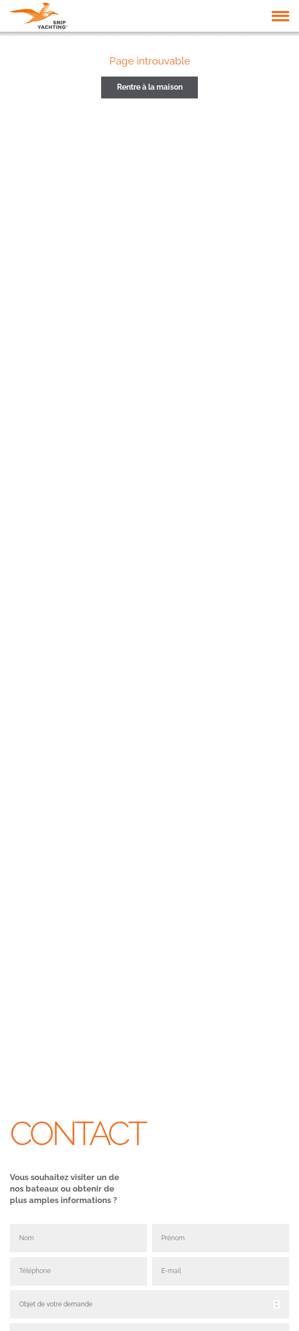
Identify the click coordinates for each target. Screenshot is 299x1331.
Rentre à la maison (150, 87)
